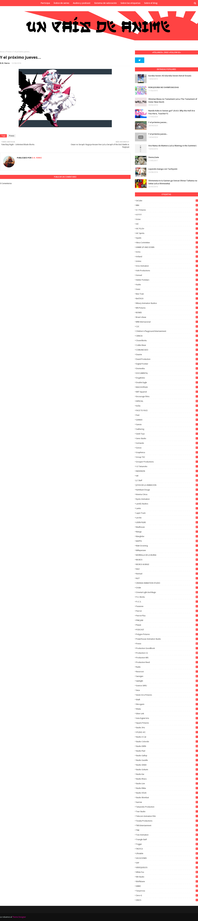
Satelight (167, 681)
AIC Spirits (167, 233)
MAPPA (167, 541)
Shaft (167, 699)
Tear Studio (167, 811)
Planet (167, 625)
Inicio (2, 51)
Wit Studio (167, 877)
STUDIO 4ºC (167, 732)
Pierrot (167, 611)
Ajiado (167, 238)
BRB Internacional (167, 322)
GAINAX (167, 420)
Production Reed (167, 662)
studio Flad (167, 751)
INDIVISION (167, 471)
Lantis (167, 508)
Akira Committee (167, 242)
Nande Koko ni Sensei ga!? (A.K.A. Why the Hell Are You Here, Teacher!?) (171, 112)
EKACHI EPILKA (167, 387)
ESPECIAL (167, 401)
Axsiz (167, 289)
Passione (167, 606)
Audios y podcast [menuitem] (81, 3)
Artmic (167, 261)
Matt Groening (167, 545)
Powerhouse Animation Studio (167, 639)
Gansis (167, 424)
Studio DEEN (167, 746)
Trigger (167, 844)
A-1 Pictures (167, 210)
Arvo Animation (167, 266)
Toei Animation (167, 835)
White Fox (167, 872)
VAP (167, 863)
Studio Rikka (167, 788)
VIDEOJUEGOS (167, 867)
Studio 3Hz (167, 727)
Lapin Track (167, 513)
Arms (167, 252)
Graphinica (167, 452)
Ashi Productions (167, 270)
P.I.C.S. (167, 601)
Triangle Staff (167, 839)
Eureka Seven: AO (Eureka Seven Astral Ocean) (169, 75)
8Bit (167, 205)
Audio (167, 284)
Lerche (167, 517)
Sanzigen (167, 676)
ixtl (167, 475)
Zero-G (167, 895)
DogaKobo (167, 378)
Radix (167, 667)
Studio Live (167, 783)
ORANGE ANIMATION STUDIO (167, 583)
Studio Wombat (167, 797)
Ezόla (167, 406)
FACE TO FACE (167, 410)
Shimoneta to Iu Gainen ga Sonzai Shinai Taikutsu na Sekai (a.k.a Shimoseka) (172, 182)
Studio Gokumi (167, 769)
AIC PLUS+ (167, 228)
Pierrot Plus (167, 615)
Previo (8, 51)
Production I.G (167, 653)
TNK (167, 830)
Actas (167, 219)
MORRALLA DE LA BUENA (167, 555)
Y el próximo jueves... (158, 122)
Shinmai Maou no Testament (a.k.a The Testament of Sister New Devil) (172, 100)
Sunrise (167, 802)
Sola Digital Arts (167, 718)
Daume (167, 354)
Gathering (167, 429)
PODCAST (167, 629)
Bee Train (167, 294)
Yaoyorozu (167, 891)
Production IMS (167, 657)
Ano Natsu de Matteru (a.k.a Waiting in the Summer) (172, 145)
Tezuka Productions (167, 821)
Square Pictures (167, 723)
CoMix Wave (167, 345)
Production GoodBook (167, 648)
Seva (167, 690)
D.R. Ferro (5, 63)
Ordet (167, 587)
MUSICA (167, 559)
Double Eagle (167, 382)
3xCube (167, 200)
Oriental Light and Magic (167, 592)
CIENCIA (167, 336)
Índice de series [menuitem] (61, 3)
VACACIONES (167, 858)
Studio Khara (167, 779)
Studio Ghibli (167, 765)
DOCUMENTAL (167, 373)
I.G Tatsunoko (167, 466)
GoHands (167, 443)
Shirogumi (167, 704)
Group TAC (167, 457)
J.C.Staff (167, 480)
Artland (167, 256)
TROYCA (167, 849)
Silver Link (167, 713)
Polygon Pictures (167, 634)
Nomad (167, 573)
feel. (167, 415)
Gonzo (167, 448)
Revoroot (167, 671)
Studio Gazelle (167, 760)
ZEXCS (167, 900)
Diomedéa (167, 368)
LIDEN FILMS (167, 522)
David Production (167, 359)
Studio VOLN (167, 793)
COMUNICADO (167, 350)
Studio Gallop (167, 755)
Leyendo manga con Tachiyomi (162, 169)
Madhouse (167, 527)
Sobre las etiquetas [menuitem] (130, 3)
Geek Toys (167, 434)
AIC (167, 224)
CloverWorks (167, 340)
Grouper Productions (167, 461)
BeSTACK (167, 298)
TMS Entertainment (167, 825)
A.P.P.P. (167, 214)
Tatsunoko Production (167, 807)
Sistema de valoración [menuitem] (105, 3)
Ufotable (167, 853)
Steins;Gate (153, 157)
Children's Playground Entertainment (167, 331)
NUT (167, 578)
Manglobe (167, 536)
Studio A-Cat (167, 737)
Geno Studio (167, 438)
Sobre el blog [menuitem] (150, 3)
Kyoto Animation (167, 499)
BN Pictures (167, 308)
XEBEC (167, 886)
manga (167, 531)
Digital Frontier (167, 364)
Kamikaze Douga (167, 489)
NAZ (167, 569)
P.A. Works (167, 597)
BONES (167, 312)
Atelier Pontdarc (167, 280)
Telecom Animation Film (167, 816)
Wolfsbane (167, 881)
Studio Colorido (167, 741)
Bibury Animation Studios (167, 303)
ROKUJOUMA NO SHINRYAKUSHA (163, 87)
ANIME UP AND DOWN (167, 247)
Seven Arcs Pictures (167, 695)
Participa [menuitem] (45, 3)
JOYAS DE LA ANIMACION (167, 485)
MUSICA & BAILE (167, 564)
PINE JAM (167, 620)
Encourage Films (167, 396)
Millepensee (167, 550)
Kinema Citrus (167, 494)
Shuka (167, 709)
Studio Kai (167, 774)
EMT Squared (167, 392)
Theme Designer (19, 917)
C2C (167, 326)
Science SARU (167, 685)
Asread (167, 275)
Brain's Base (167, 317)
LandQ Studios (167, 503)
